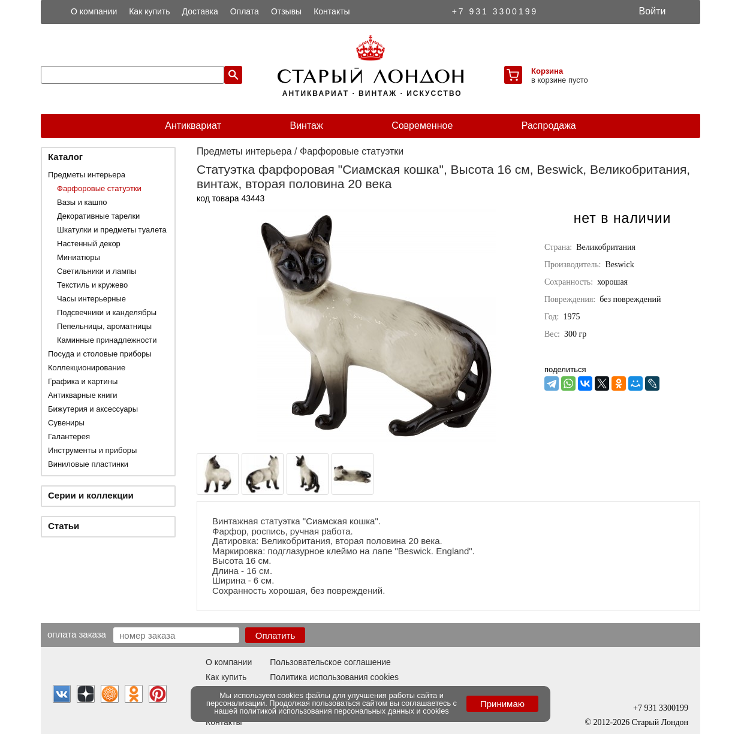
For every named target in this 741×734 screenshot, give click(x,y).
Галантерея (69, 436)
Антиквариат (193, 125)
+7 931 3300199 (495, 11)
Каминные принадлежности (107, 340)
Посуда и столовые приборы (100, 353)
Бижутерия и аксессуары (93, 408)
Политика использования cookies (334, 677)
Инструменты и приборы (92, 450)
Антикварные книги (82, 395)
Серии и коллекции (91, 495)
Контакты (332, 11)
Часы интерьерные (91, 298)
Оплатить (275, 635)
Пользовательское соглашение (330, 662)
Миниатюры (78, 257)
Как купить (149, 11)
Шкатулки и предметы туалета (112, 229)
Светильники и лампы (97, 271)
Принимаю (502, 704)
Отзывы (286, 11)
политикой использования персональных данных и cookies (344, 710)
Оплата (244, 11)
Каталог (65, 157)
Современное (422, 125)
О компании (94, 11)
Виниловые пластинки (88, 464)
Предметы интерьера (86, 174)
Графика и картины (83, 381)
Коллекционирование (86, 367)
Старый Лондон (660, 722)
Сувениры (66, 422)
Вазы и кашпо (82, 202)
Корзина (547, 71)
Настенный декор (89, 243)
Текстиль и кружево (92, 284)
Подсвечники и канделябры (106, 312)
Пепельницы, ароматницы (104, 326)
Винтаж (306, 125)
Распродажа (549, 125)
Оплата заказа (76, 634)
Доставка (200, 11)
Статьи (63, 526)
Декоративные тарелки (98, 216)
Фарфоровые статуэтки (99, 188)
